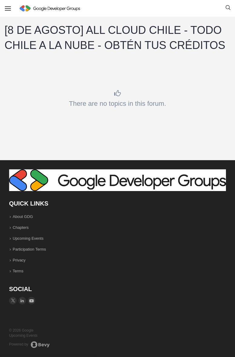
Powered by (29, 344)
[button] (228, 8)
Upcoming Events (28, 238)
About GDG (23, 216)
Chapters (21, 227)
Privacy (19, 260)
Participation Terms (29, 249)
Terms (18, 271)
